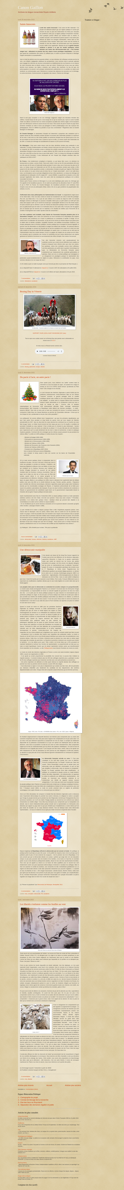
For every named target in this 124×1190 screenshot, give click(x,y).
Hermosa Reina (22, 1162)
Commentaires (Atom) (32, 1089)
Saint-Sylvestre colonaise (25, 1149)
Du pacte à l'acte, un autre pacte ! (35, 377)
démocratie (28, 539)
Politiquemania (48, 648)
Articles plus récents (26, 1085)
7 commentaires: (26, 278)
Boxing (27, 366)
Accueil (49, 1085)
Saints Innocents (27, 24)
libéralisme (28, 281)
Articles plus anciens (73, 1085)
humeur (34, 539)
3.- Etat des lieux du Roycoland (30, 1102)
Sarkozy (44, 539)
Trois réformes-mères (24, 1169)
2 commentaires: (26, 891)
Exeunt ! (20, 1143)
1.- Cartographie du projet (28, 1097)
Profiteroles (21, 1123)
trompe (38, 366)
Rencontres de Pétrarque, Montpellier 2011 (50, 884)
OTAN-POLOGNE (23, 1116)
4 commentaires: (26, 1076)
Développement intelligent (25, 1136)
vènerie (42, 366)
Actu (26, 893)
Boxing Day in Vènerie (31, 291)
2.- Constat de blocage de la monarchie (33, 1100)
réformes (39, 539)
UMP (55, 539)
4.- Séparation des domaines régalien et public (36, 1105)
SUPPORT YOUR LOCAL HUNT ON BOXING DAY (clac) (49, 333)
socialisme (34, 281)
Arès (19, 1129)
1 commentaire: (25, 364)
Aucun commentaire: (27, 536)
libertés (30, 1079)
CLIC (53, 340)
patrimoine (32, 366)
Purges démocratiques (24, 1176)
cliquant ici (45, 268)
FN (42, 893)
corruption (31, 893)
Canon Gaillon (30, 7)
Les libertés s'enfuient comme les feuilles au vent (43, 904)
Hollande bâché (22, 1156)
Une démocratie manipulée (32, 549)
